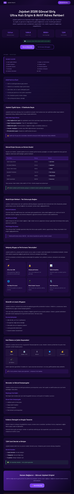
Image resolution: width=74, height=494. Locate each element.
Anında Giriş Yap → (64, 2)
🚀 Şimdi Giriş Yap (37, 485)
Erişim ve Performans (44, 62)
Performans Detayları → (45, 47)
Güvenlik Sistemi (11, 66)
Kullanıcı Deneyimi (43, 68)
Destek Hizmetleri (11, 71)
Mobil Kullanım (11, 64)
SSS (40, 71)
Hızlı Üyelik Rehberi (12, 62)
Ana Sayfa (6, 54)
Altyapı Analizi (42, 64)
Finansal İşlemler (43, 66)
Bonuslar (9, 68)
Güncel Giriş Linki (27, 47)
